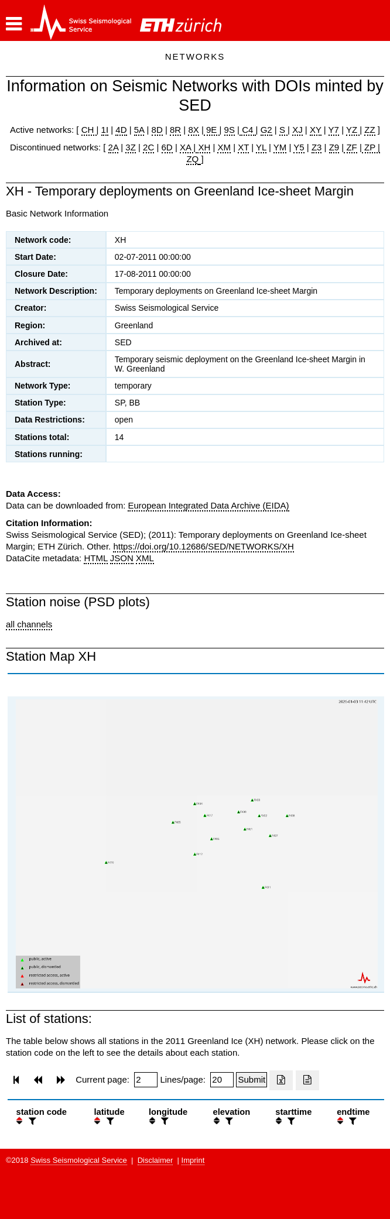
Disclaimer (155, 1160)
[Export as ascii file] (307, 1080)
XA (186, 147)
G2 (266, 130)
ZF (350, 147)
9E (212, 130)
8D (157, 130)
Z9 (334, 147)
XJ (297, 130)
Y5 (298, 147)
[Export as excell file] (281, 1080)
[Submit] (251, 1079)
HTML (95, 558)
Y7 (334, 130)
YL (261, 147)
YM (280, 147)
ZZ (369, 130)
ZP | (371, 147)
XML (145, 558)
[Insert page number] (146, 1079)
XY (315, 130)
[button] (14, 24)
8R (175, 130)
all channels (29, 624)
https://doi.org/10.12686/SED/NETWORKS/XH (203, 546)
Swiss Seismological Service (78, 1160)
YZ (353, 130)
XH (203, 147)
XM (224, 147)
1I (105, 130)
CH (89, 130)
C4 (248, 130)
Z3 (317, 147)
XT (243, 147)
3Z (130, 147)
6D (167, 147)
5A (139, 130)
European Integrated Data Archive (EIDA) (208, 505)
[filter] (31, 1121)
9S (229, 130)
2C (148, 147)
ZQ (192, 159)
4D (120, 130)
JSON (122, 558)
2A (113, 147)
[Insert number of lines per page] (222, 1079)
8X (193, 130)
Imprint (193, 1160)
